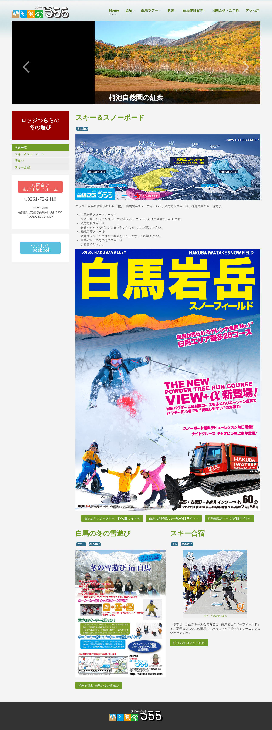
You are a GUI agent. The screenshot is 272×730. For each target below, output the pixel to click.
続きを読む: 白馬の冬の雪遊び (99, 685)
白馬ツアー (146, 10)
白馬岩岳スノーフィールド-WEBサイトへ (112, 518)
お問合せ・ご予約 (224, 10)
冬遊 (167, 10)
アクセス (252, 10)
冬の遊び (82, 128)
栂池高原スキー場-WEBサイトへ (229, 518)
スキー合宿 (22, 167)
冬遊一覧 (21, 147)
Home (108, 10)
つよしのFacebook (40, 248)
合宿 (124, 10)
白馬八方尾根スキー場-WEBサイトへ (173, 518)
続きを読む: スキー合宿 (189, 643)
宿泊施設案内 (191, 10)
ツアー (81, 544)
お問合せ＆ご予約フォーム (40, 187)
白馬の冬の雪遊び (102, 533)
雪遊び (19, 160)
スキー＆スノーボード (30, 154)
